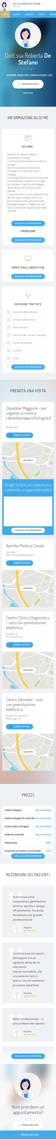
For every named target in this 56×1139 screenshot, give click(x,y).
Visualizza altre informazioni (28, 223)
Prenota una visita (28, 1135)
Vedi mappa (28, 460)
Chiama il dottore (20, 435)
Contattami (28, 93)
